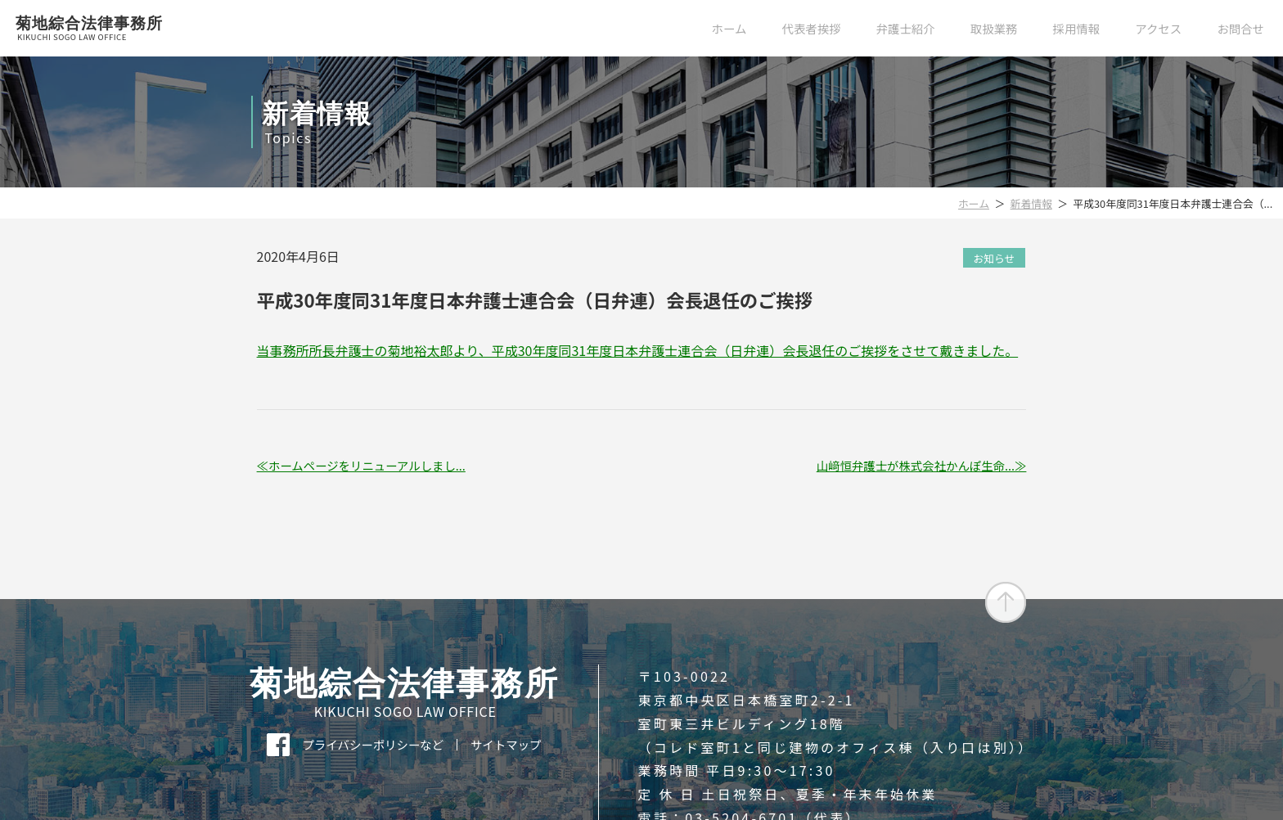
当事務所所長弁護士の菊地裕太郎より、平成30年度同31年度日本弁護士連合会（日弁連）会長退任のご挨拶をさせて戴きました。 (638, 350)
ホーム (729, 28)
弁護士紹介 (905, 28)
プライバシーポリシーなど (373, 744)
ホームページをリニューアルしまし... (367, 465)
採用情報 (1077, 28)
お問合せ (1240, 28)
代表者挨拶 (811, 28)
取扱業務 (994, 28)
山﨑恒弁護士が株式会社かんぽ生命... (916, 465)
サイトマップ (505, 744)
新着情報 (1031, 203)
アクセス (1158, 28)
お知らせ (994, 257)
